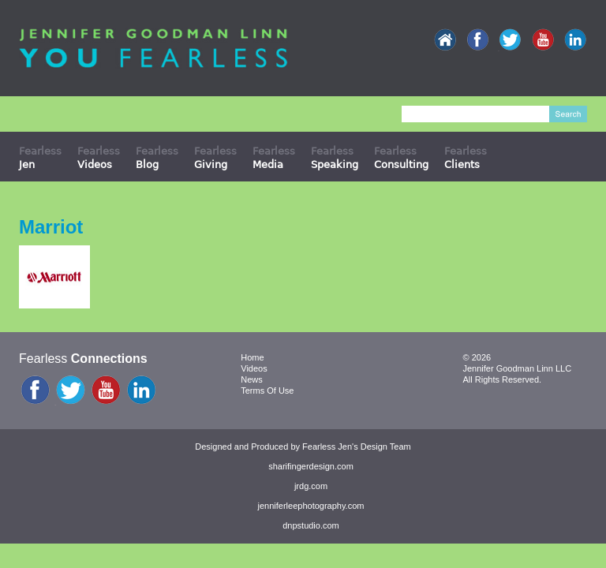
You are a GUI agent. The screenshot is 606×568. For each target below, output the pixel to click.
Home (252, 357)
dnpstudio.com (310, 525)
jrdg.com (310, 486)
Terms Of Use (267, 390)
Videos (254, 368)
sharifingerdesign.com (311, 466)
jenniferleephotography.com (311, 505)
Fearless (40, 157)
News (252, 379)
